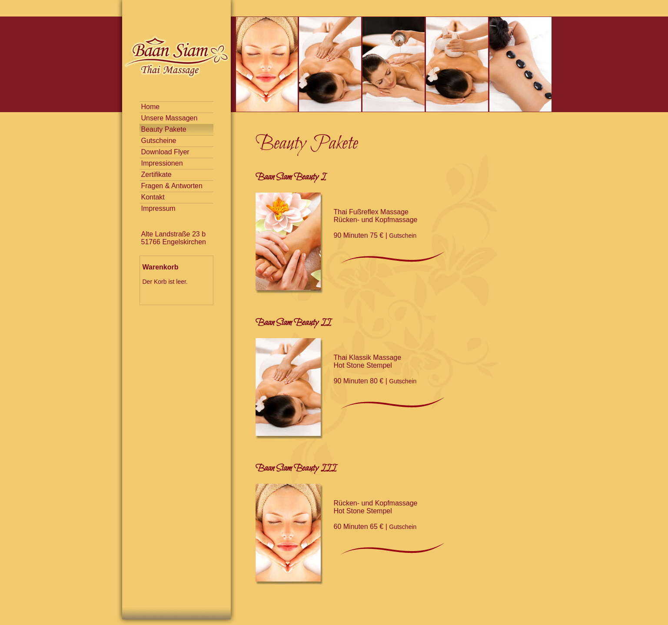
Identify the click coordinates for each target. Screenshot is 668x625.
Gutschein (402, 235)
